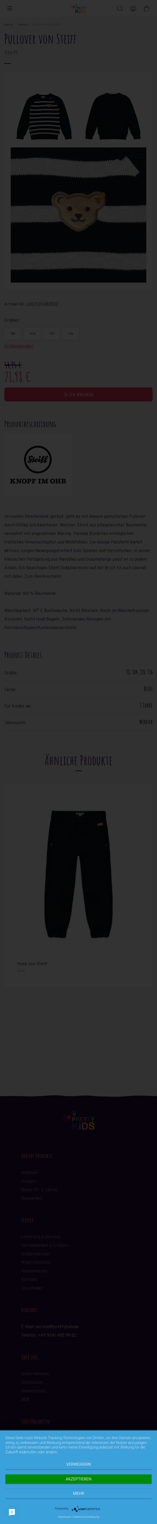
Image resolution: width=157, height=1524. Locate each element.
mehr (78, 1493)
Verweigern (78, 1464)
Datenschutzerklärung (86, 1516)
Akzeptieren (78, 1479)
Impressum (64, 1516)
